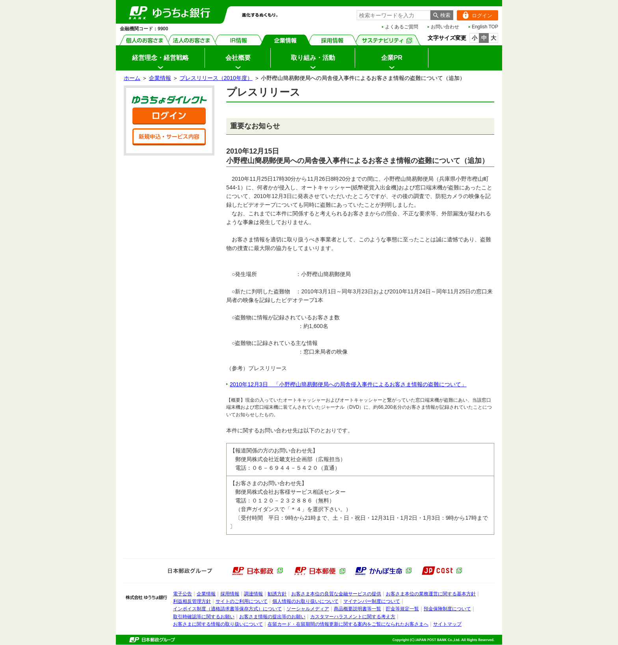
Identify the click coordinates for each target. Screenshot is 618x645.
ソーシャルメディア (308, 609)
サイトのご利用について (242, 601)
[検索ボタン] (441, 15)
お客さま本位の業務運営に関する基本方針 (431, 594)
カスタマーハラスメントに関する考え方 (352, 616)
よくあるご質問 (401, 26)
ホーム (132, 78)
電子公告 (182, 594)
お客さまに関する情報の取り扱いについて (218, 624)
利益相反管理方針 (192, 601)
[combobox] (393, 15)
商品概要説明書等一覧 (357, 609)
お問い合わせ (445, 26)
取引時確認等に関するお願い (204, 616)
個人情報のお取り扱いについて (305, 601)
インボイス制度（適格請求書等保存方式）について (227, 609)
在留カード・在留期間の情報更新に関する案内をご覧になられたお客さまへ (348, 624)
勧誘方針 (277, 594)
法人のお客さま (192, 40)
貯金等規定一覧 (402, 609)
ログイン (474, 15)
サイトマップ (447, 624)
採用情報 (332, 40)
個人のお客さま (145, 40)
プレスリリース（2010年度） (216, 78)
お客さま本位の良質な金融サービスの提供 (336, 594)
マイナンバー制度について (371, 601)
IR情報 (238, 40)
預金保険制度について (447, 609)
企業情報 (285, 40)
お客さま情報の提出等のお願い (272, 616)
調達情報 (253, 594)
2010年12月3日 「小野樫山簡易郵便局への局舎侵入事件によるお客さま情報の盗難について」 (348, 384)
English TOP (485, 26)
